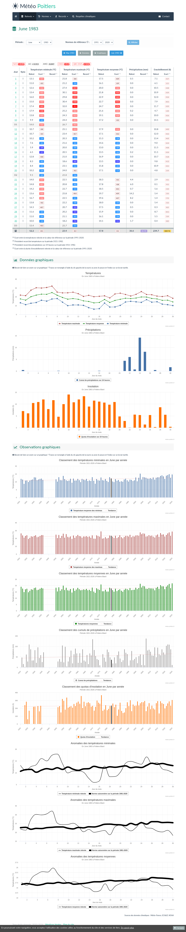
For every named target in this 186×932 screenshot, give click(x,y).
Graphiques (100, 53)
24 (15, 193)
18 (15, 161)
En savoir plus (127, 927)
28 (15, 211)
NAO (19, 64)
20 (15, 170)
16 (15, 152)
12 (15, 133)
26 (15, 202)
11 (15, 129)
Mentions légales (53, 924)
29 (15, 216)
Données (84, 53)
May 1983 (69, 53)
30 (15, 221)
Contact (164, 16)
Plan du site (68, 924)
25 (15, 198)
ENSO (64, 64)
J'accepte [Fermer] (179, 928)
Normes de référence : (78, 42)
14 (15, 143)
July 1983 (116, 53)
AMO (49, 64)
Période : (20, 42)
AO (33, 64)
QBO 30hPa (81, 64)
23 (15, 188)
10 (15, 120)
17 (15, 156)
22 (15, 184)
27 (15, 207)
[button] (27, 16)
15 (15, 147)
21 (15, 179)
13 (15, 138)
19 (15, 165)
